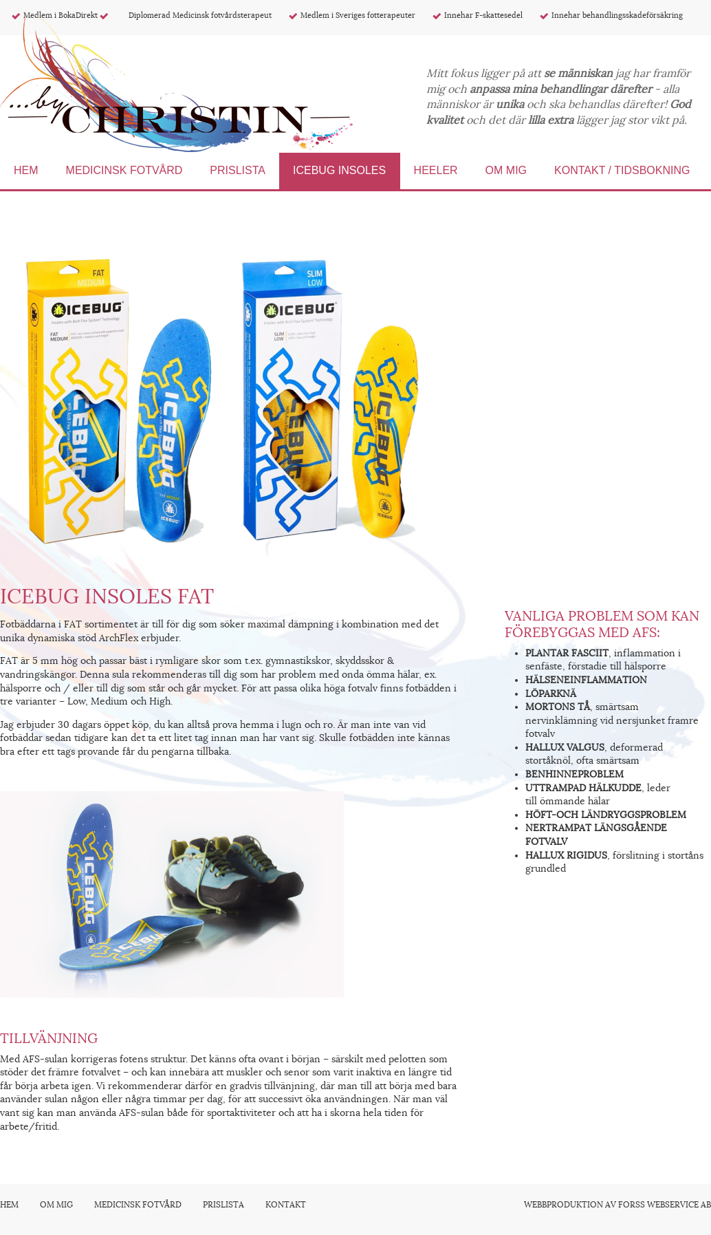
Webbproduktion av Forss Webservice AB (617, 1205)
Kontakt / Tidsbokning (622, 170)
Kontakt (285, 1205)
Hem (26, 170)
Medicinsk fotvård (124, 170)
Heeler (436, 170)
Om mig (506, 170)
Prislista (237, 170)
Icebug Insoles (341, 170)
